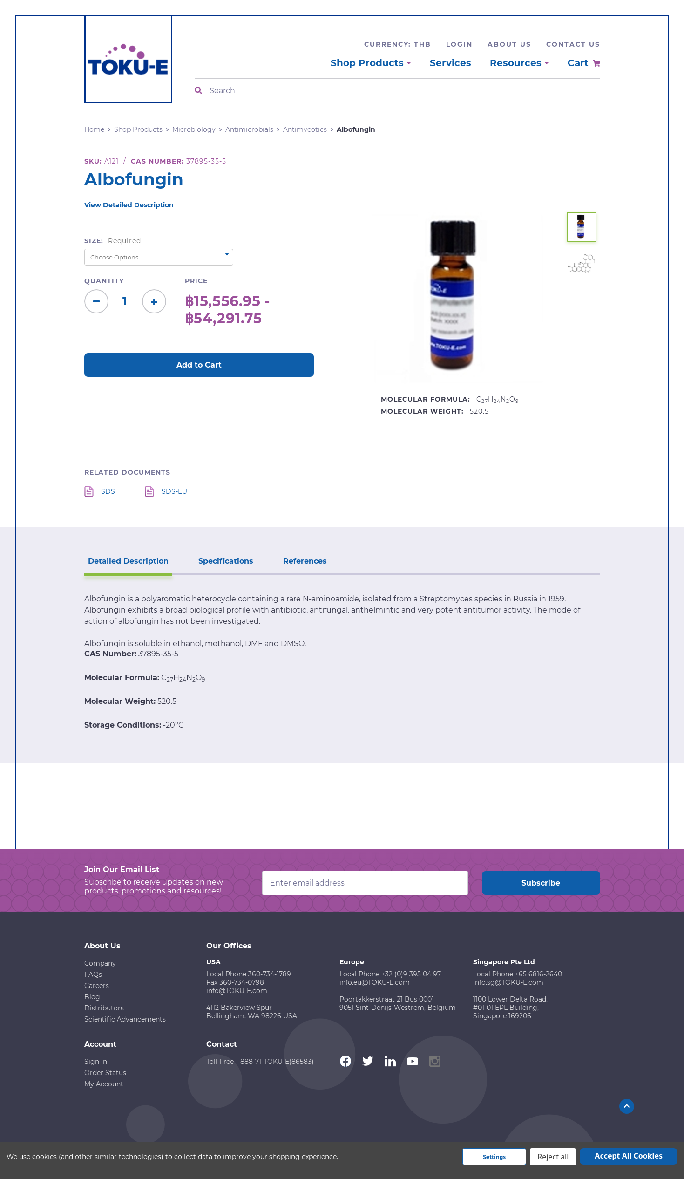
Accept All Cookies (629, 1156)
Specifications (225, 561)
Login (459, 44)
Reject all (553, 1157)
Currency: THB (397, 44)
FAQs (93, 974)
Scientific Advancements (125, 1019)
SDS (108, 491)
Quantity (104, 281)
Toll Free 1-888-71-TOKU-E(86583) (260, 1061)
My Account (103, 1084)
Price (196, 281)
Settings (494, 1157)
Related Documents (127, 472)
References (305, 561)
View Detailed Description (129, 205)
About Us (509, 44)
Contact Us (573, 44)
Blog (92, 997)
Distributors (104, 1008)
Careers (96, 985)
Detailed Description (128, 561)
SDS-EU (174, 491)
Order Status (105, 1073)
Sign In (95, 1061)
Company (100, 963)
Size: (113, 241)
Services (450, 62)
